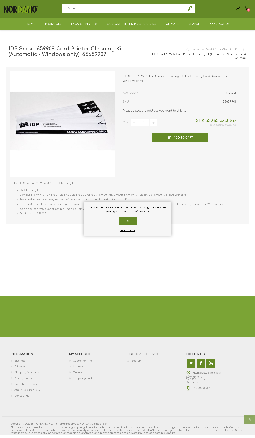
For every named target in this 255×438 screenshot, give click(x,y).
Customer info (82, 363)
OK (127, 221)
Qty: (126, 125)
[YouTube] (210, 366)
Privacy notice (23, 381)
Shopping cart (245, 9)
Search (190, 9)
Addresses (80, 369)
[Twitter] (191, 366)
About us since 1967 (27, 392)
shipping (230, 127)
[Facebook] (201, 366)
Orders (77, 375)
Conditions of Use (26, 387)
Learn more (127, 230)
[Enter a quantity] (143, 125)
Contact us (21, 398)
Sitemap (20, 363)
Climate (19, 369)
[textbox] (124, 9)
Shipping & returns (27, 375)
